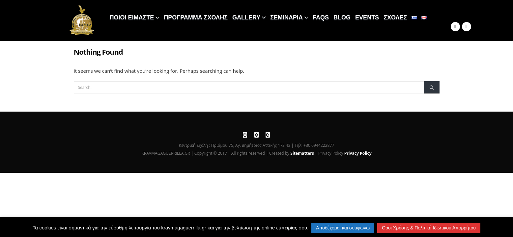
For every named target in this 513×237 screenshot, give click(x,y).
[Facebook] (455, 26)
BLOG (342, 17)
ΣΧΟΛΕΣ (395, 17)
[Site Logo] (82, 20)
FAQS (321, 17)
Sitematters (302, 153)
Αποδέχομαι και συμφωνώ (343, 227)
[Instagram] (466, 26)
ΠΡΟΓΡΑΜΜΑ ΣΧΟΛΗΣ (196, 17)
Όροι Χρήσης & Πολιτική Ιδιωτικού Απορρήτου (429, 227)
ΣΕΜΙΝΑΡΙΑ (286, 17)
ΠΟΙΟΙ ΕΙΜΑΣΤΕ (132, 17)
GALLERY (246, 17)
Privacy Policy (358, 153)
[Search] (431, 87)
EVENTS (367, 17)
